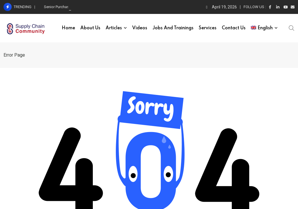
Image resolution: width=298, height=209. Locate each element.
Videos (139, 28)
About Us (90, 28)
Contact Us (234, 28)
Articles (114, 28)
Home (68, 28)
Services (208, 28)
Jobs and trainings (173, 28)
